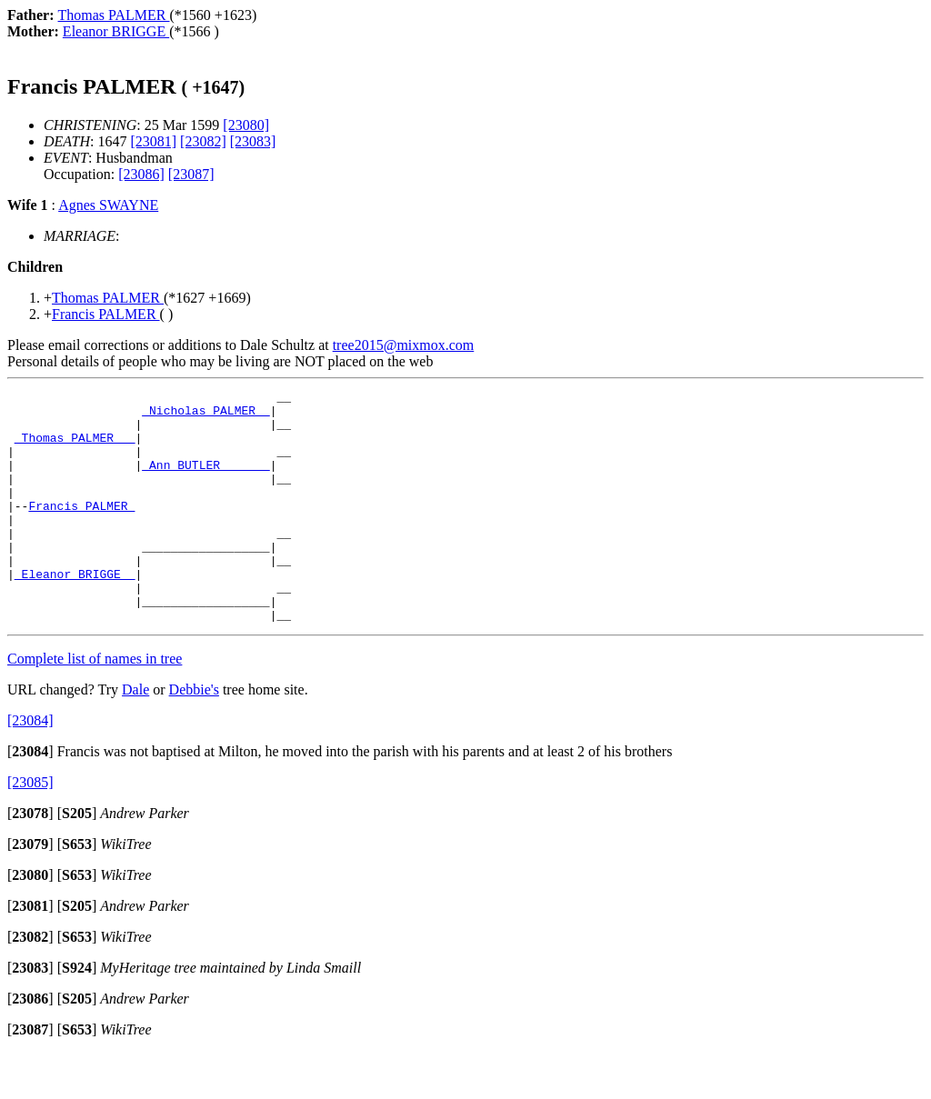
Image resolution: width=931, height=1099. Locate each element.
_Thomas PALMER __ (75, 448)
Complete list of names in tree (94, 705)
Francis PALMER (81, 530)
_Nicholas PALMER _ (205, 415)
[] (30, 797)
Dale (135, 736)
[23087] (191, 174)
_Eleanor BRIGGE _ (75, 612)
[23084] (30, 766)
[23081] (153, 141)
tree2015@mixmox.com (404, 345)
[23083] (253, 141)
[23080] (246, 125)
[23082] (203, 141)
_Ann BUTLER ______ (205, 481)
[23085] (30, 828)
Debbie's (194, 736)
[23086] (141, 174)
